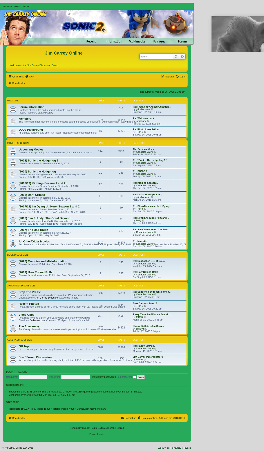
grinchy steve (143, 109)
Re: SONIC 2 (140, 171)
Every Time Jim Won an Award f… (152, 314)
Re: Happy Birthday (144, 346)
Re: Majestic (140, 241)
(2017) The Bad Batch (33, 229)
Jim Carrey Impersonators (148, 357)
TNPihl (139, 132)
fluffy (138, 220)
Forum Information (31, 107)
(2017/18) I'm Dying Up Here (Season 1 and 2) (50, 206)
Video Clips (26, 314)
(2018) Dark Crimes (32, 194)
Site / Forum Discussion (35, 357)
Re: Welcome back (143, 118)
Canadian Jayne (145, 151)
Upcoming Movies (31, 149)
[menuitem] (29, 76)
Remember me (126, 377)
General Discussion (19, 340)
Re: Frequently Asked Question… (152, 106)
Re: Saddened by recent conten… (152, 291)
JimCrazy (141, 121)
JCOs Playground (31, 129)
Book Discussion (17, 255)
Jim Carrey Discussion (21, 285)
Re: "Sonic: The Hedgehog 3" (149, 160)
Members (25, 118)
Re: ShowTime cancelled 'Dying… (152, 206)
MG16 (139, 317)
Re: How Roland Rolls (145, 272)
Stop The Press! (30, 292)
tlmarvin (140, 328)
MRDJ (102, 408)
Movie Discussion (18, 143)
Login (9, 371)
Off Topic (25, 346)
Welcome (13, 100)
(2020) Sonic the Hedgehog (37, 171)
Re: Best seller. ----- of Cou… (149, 261)
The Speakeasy (29, 326)
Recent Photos (29, 303)
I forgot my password (103, 377)
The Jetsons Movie (143, 149)
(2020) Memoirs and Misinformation (43, 261)
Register (23, 371)
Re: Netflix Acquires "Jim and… (151, 217)
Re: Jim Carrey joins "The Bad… (151, 229)
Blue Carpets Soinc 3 (145, 303)
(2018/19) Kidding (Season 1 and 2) (43, 183)
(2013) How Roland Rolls (35, 272)
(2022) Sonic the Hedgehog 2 (38, 160)
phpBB (85, 428)
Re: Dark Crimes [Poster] (147, 194)
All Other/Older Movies (34, 241)
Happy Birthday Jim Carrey (148, 326)
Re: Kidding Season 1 (145, 183)
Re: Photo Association (146, 129)
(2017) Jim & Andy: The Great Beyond (44, 218)
